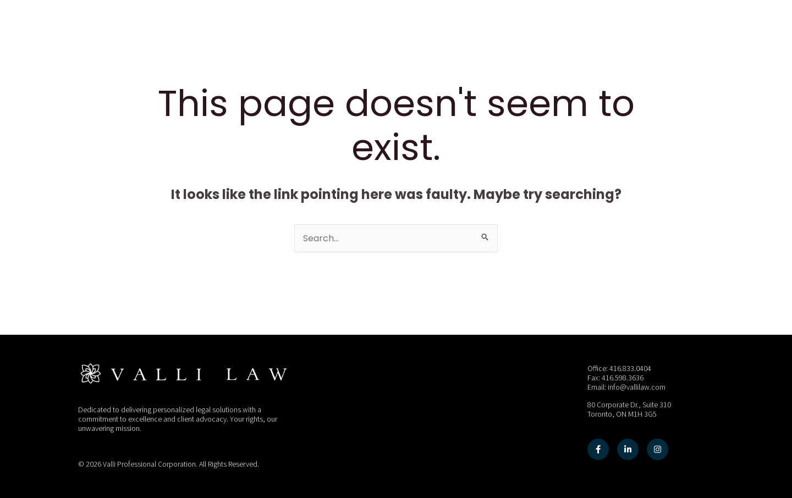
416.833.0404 (630, 368)
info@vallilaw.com (637, 387)
